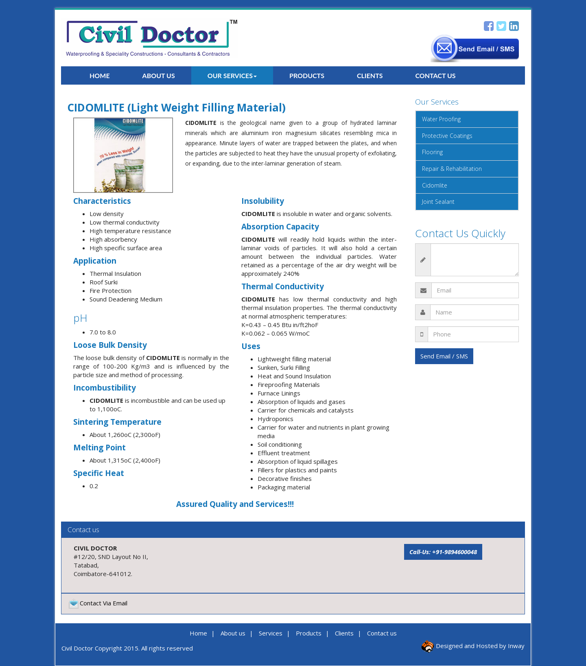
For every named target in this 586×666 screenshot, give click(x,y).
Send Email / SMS (444, 356)
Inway (516, 646)
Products (308, 633)
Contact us (382, 633)
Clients (344, 633)
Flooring (432, 152)
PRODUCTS (306, 75)
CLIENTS (370, 75)
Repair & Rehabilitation (452, 169)
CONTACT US (435, 75)
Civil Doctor (77, 648)
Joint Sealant (438, 201)
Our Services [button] (232, 75)
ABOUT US (158, 75)
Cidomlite (434, 185)
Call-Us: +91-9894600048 (443, 552)
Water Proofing (441, 119)
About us (233, 633)
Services (270, 633)
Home (198, 633)
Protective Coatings (447, 136)
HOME (100, 75)
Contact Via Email (97, 603)
